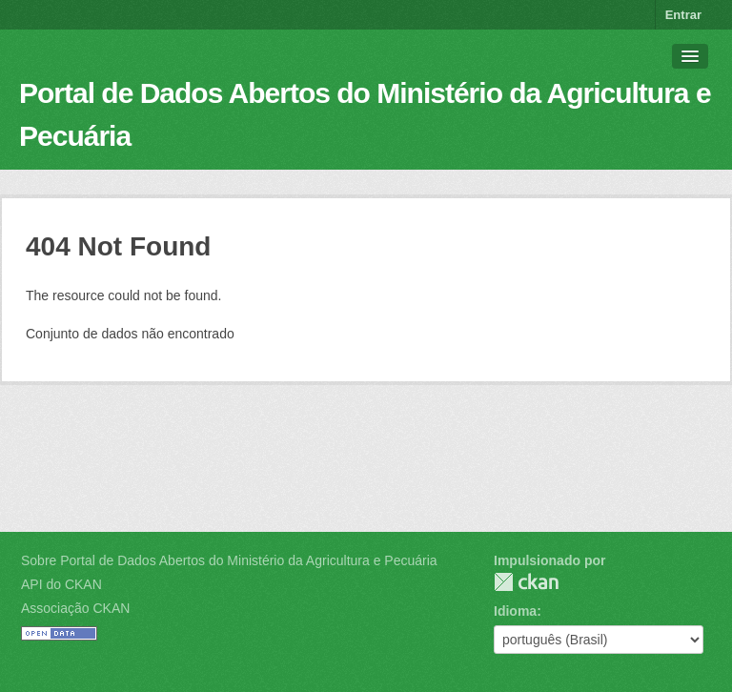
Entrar (683, 15)
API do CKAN (61, 584)
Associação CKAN (75, 608)
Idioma (515, 611)
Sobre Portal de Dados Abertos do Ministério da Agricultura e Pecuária (229, 560)
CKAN (526, 582)
